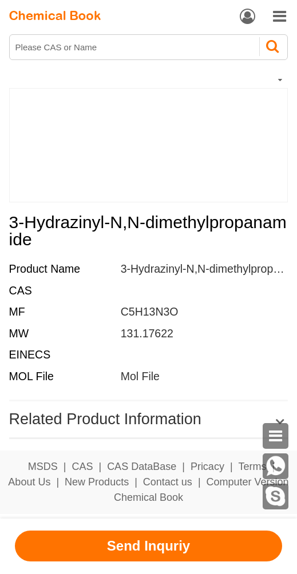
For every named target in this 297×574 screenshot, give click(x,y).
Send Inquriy (148, 545)
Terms (253, 466)
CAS (82, 466)
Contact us (167, 482)
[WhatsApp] (275, 466)
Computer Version (248, 482)
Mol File (140, 376)
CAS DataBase (141, 466)
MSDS (43, 466)
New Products (97, 482)
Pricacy (207, 466)
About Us (29, 482)
